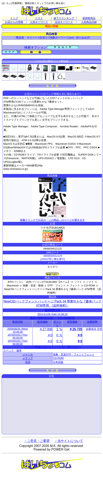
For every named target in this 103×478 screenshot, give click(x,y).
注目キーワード (64, 21)
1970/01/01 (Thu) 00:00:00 (18, 336)
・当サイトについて (68, 441)
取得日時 (17, 321)
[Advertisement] (51, 406)
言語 (27, 362)
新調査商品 (88, 18)
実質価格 (72, 321)
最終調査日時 (52, 310)
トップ (14, 18)
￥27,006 (45, 329)
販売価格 (42, 321)
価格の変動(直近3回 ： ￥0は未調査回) (52, 317)
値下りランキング (63, 18)
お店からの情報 (14, 21)
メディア (28, 358)
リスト (39, 18)
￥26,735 (75, 329)
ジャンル (28, 354)
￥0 (49, 335)
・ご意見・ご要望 (37, 441)
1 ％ (59, 329)
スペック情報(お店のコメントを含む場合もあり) (52, 347)
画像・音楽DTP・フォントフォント (73, 354)
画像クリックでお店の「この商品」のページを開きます (52, 218)
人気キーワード (39, 21)
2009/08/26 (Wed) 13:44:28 (17, 330)
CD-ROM (58, 358)
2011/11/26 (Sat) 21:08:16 (52, 314)
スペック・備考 (12, 350)
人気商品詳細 (89, 21)
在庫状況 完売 (94, 328)
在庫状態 (92, 321)
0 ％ (59, 335)
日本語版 (58, 362)
